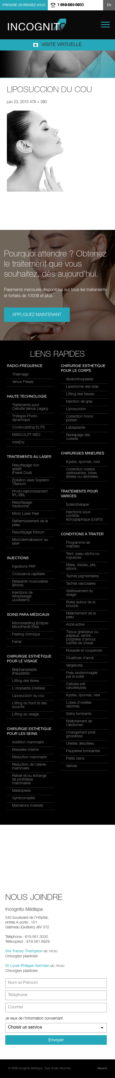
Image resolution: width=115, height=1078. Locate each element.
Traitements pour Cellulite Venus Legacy (30, 407)
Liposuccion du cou (28, 696)
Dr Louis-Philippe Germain (27, 966)
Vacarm (102, 1068)
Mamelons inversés (27, 806)
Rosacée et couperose (84, 651)
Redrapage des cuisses (78, 437)
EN (109, 5)
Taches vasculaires (81, 584)
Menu (105, 24)
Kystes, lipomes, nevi (83, 462)
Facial (16, 642)
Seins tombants (78, 714)
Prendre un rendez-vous (23, 5)
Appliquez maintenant (36, 315)
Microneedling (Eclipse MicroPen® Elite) (30, 625)
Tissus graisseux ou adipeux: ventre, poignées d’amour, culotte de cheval (82, 637)
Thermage (20, 375)
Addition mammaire (28, 742)
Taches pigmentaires (82, 576)
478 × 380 (38, 102)
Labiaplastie (75, 428)
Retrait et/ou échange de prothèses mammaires (29, 779)
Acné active (75, 625)
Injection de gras (79, 402)
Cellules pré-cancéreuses (76, 686)
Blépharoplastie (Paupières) (24, 672)
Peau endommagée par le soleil (82, 675)
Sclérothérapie (77, 505)
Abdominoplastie (79, 379)
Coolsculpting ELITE (28, 427)
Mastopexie (21, 791)
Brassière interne (25, 750)
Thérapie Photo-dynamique (25, 418)
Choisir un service (25, 1028)
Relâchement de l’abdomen (79, 723)
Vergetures (74, 666)
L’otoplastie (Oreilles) (28, 688)
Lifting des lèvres (25, 681)
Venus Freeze (22, 382)
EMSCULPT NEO (26, 435)
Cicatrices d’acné (80, 658)
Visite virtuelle (62, 45)
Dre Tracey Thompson (24, 951)
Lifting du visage (25, 715)
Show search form (98, 5)
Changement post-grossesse (81, 734)
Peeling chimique (26, 635)
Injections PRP (24, 567)
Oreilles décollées (80, 744)
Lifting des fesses (80, 394)
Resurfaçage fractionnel (22, 504)
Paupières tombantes (83, 751)
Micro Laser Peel (25, 514)
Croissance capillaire (28, 574)
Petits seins (75, 759)
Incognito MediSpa (37, 24)
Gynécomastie (23, 798)
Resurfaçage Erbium (28, 532)
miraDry (18, 442)
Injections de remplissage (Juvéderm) (22, 596)
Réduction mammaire (29, 757)
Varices (71, 766)
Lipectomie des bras (82, 387)
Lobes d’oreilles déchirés (78, 705)
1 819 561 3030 (70, 5)
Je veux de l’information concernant (34, 1019)
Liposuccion (76, 409)
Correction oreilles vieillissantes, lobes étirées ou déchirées (82, 473)
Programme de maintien (78, 545)
